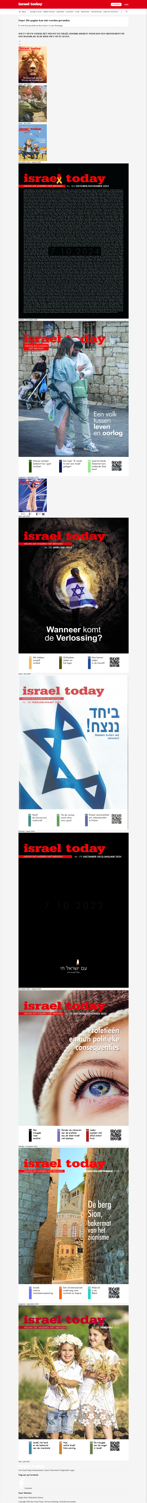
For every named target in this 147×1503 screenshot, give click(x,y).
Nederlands (32, 1497)
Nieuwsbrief (54, 1470)
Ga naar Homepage (56, 25)
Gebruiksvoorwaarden (68, 1502)
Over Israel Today (25, 1470)
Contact (47, 1470)
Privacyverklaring (51, 1502)
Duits (26, 1497)
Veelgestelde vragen (67, 1470)
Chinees (40, 1497)
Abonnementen (37, 1470)
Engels (21, 1497)
